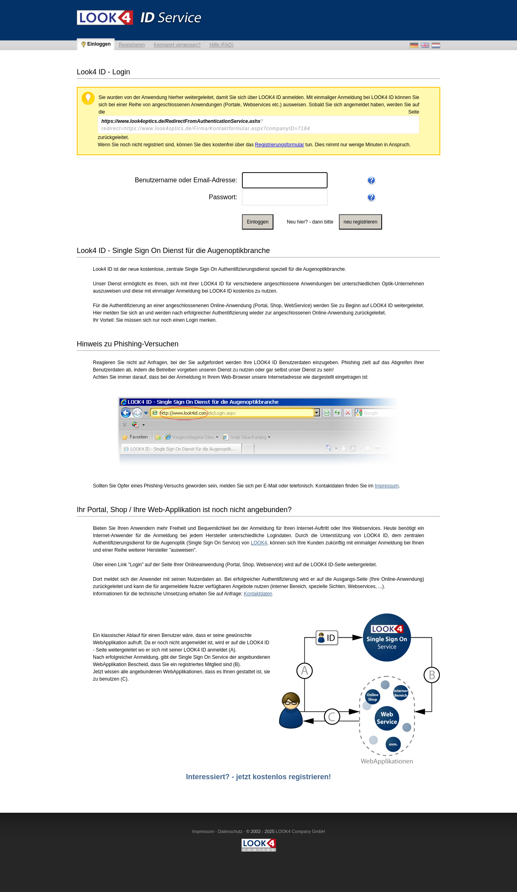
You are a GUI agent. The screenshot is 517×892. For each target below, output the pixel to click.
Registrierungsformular (279, 145)
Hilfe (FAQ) (221, 45)
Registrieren (132, 45)
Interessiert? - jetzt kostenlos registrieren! (258, 777)
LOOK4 (259, 543)
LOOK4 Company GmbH (300, 831)
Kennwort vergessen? (177, 45)
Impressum (387, 486)
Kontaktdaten (258, 594)
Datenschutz (230, 831)
